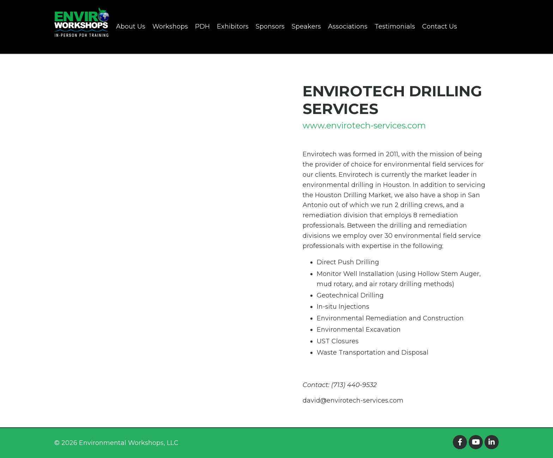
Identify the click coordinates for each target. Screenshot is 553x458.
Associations (347, 26)
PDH (202, 26)
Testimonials (395, 26)
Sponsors (270, 26)
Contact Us (439, 26)
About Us (130, 26)
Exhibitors (233, 26)
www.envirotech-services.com (365, 125)
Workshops (170, 26)
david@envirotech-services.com (353, 400)
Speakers (306, 26)
